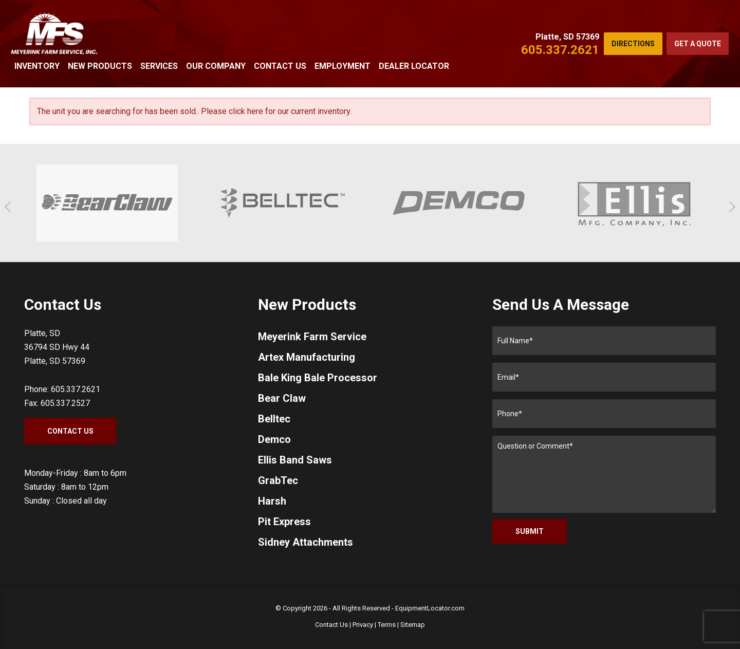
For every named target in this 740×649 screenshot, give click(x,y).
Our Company (216, 66)
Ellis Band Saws (295, 460)
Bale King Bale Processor (317, 378)
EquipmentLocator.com (430, 608)
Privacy (363, 624)
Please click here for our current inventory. (276, 111)
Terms (387, 624)
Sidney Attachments (305, 542)
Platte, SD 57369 (567, 37)
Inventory (37, 66)
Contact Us (280, 66)
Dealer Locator (414, 66)
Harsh (272, 501)
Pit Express (284, 521)
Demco (274, 439)
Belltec (274, 419)
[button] (10, 206)
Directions (633, 44)
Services (159, 66)
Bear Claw (282, 398)
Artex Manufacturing (306, 357)
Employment (342, 66)
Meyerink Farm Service (312, 336)
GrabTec (278, 480)
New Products (100, 66)
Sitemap (412, 624)
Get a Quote (697, 44)
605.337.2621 (560, 50)
